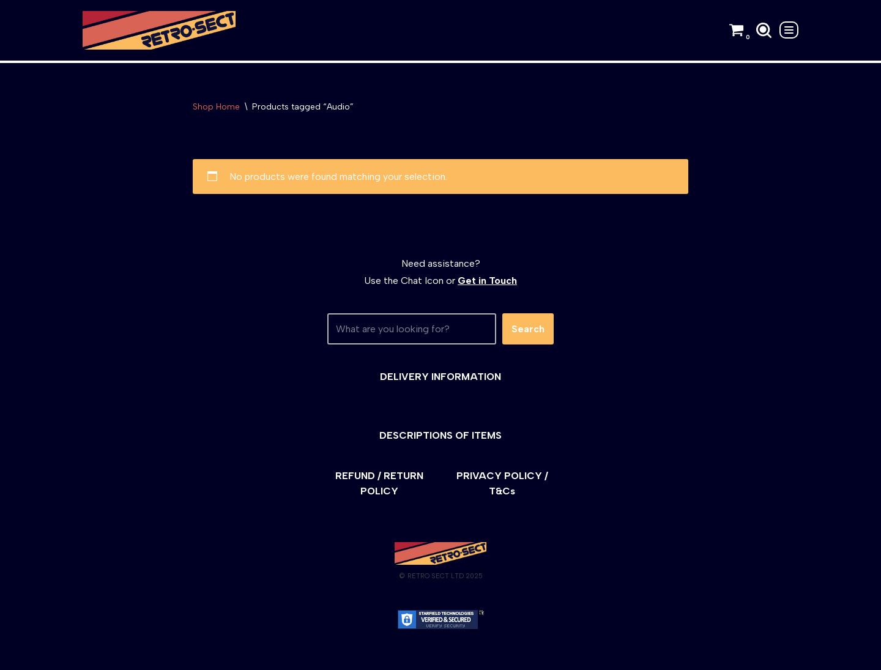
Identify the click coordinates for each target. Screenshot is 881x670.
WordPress (192, 654)
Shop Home (216, 107)
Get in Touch (487, 280)
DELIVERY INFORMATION (440, 376)
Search (528, 329)
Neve (94, 654)
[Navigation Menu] (788, 30)
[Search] (763, 30)
